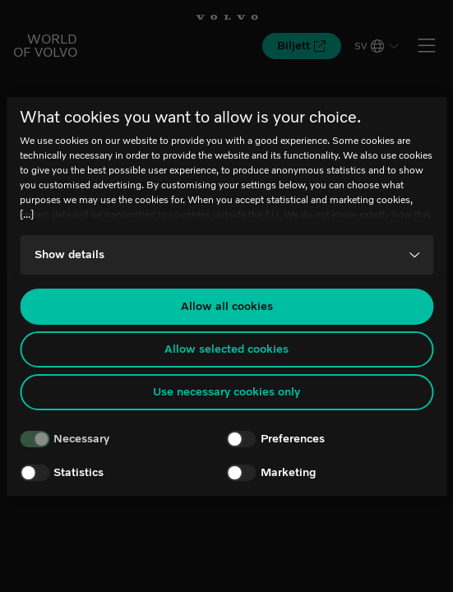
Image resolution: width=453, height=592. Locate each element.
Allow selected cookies (226, 349)
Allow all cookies (227, 306)
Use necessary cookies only (226, 392)
